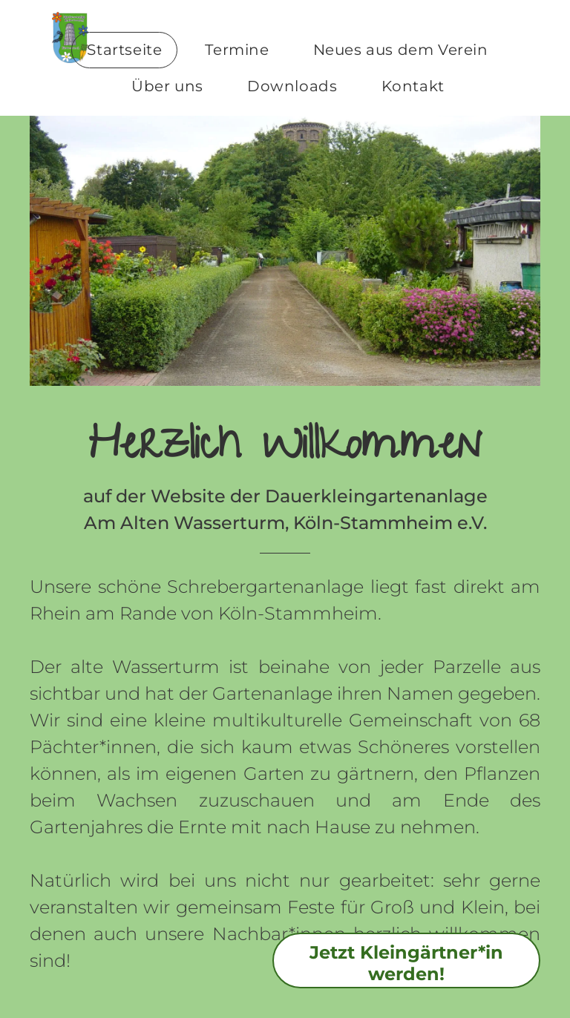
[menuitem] (130, 50)
